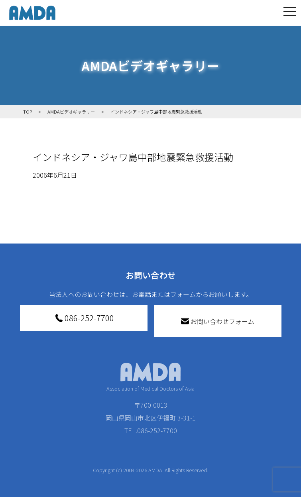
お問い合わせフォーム (217, 321)
